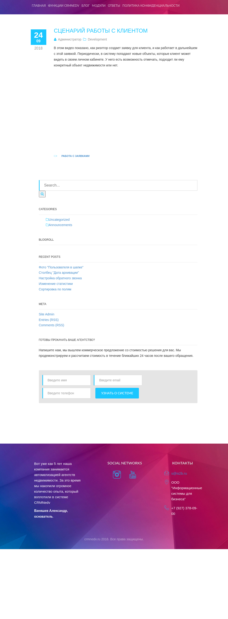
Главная (39, 5)
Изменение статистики (56, 284)
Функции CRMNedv (63, 5)
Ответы (114, 5)
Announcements (60, 225)
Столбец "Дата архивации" (59, 272)
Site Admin (46, 314)
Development (97, 39)
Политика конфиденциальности (151, 5)
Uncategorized (59, 219)
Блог (85, 5)
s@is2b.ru (179, 473)
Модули (99, 5)
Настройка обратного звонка (60, 278)
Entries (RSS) (49, 320)
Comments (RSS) (51, 325)
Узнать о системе (117, 393)
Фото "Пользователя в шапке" (61, 267)
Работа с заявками (75, 156)
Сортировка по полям (55, 289)
